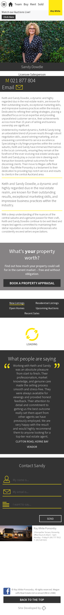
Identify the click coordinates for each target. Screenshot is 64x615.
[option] (32, 334)
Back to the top (32, 600)
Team (18, 4)
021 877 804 (22, 80)
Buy (26, 4)
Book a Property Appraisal (32, 283)
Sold (41, 4)
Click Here (8, 16)
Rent (33, 4)
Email (8, 87)
